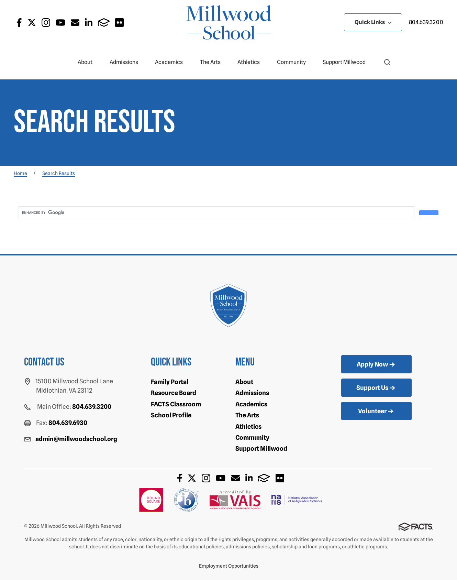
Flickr (119, 22)
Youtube (60, 22)
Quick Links (373, 22)
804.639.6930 (67, 422)
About (88, 62)
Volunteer (376, 411)
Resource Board (173, 392)
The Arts (213, 62)
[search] (216, 212)
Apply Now (376, 365)
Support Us (376, 388)
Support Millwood (347, 62)
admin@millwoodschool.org (76, 438)
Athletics (251, 62)
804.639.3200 (426, 22)
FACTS (104, 22)
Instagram (46, 22)
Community (294, 62)
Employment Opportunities (228, 566)
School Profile (171, 415)
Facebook (19, 22)
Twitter (31, 22)
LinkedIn (88, 22)
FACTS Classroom (176, 404)
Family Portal (169, 381)
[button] (387, 62)
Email (75, 22)
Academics (172, 62)
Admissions (127, 62)
